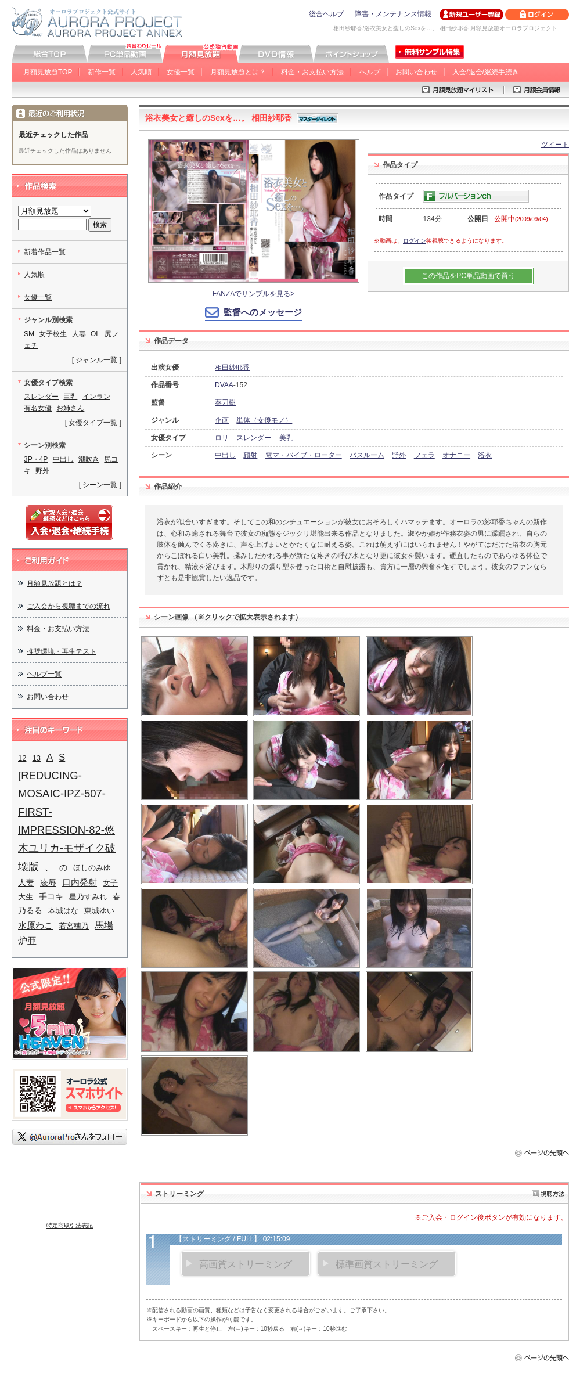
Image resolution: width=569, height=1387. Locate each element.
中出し (225, 455)
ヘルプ (369, 72)
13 (36, 758)
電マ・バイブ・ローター (303, 455)
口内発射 (79, 882)
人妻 (79, 334)
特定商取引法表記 (69, 1225)
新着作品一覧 (45, 252)
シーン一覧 (99, 485)
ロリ (222, 438)
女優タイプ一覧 (93, 423)
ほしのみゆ (92, 867)
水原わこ (35, 925)
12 (22, 758)
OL (95, 334)
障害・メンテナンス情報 (393, 14)
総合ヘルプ (326, 14)
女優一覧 (181, 72)
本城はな (63, 910)
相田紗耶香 (232, 367)
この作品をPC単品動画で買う (468, 276)
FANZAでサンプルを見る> (254, 294)
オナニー (456, 455)
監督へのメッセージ (263, 312)
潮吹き (88, 459)
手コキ (51, 896)
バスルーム (367, 455)
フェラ (424, 455)
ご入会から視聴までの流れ (68, 606)
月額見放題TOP (47, 72)
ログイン (414, 240)
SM (29, 334)
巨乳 (70, 396)
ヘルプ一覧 (44, 674)
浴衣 (485, 455)
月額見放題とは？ (238, 72)
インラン (96, 396)
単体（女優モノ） (264, 420)
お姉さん (70, 408)
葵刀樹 (225, 402)
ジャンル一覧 (96, 360)
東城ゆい (99, 910)
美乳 (286, 438)
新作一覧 (102, 72)
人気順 (141, 72)
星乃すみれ (88, 896)
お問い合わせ (416, 72)
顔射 (250, 455)
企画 (222, 420)
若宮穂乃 (74, 925)
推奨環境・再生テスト (61, 651)
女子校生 (53, 334)
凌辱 (48, 882)
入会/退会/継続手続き (485, 72)
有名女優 (38, 408)
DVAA (224, 385)
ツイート (555, 144)
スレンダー (253, 438)
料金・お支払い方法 (312, 72)
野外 (399, 455)
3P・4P (36, 459)
